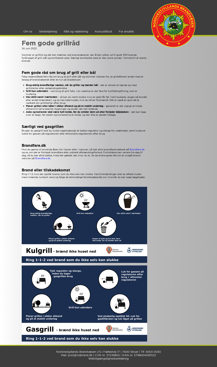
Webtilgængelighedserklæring (108, 358)
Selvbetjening (48, 31)
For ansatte (126, 31)
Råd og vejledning (76, 31)
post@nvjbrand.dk (80, 355)
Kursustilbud (103, 31)
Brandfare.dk (137, 149)
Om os (27, 31)
